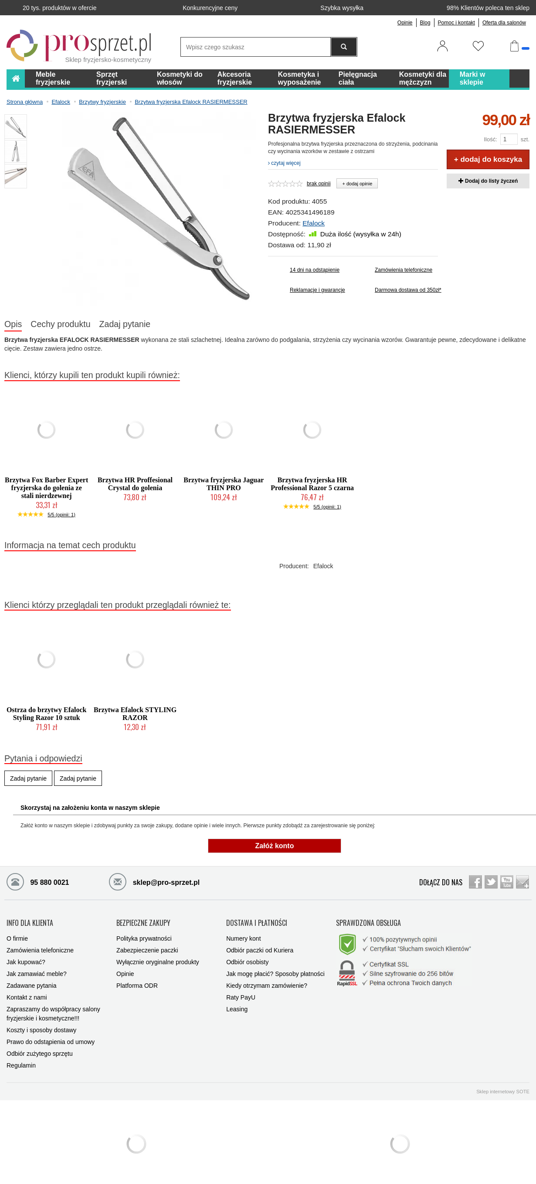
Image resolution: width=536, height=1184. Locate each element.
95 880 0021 (38, 881)
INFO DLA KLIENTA (30, 921)
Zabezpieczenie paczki (147, 946)
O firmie (17, 935)
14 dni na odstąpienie (314, 270)
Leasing (237, 1005)
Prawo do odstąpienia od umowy (51, 1038)
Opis (13, 324)
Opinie (405, 23)
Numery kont (243, 935)
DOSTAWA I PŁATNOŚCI (256, 921)
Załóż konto (274, 846)
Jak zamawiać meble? (37, 970)
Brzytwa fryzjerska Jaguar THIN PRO (223, 483)
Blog (425, 23)
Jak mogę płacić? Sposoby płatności (275, 970)
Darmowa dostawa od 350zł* (406, 290)
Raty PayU (240, 993)
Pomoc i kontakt (456, 23)
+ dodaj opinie (357, 183)
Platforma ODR (137, 982)
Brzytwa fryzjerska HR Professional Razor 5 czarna (312, 483)
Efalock (313, 223)
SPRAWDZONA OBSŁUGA (368, 921)
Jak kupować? (26, 958)
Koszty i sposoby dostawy (41, 1026)
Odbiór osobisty (247, 958)
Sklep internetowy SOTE (502, 1088)
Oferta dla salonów (504, 23)
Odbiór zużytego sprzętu (40, 1050)
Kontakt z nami (27, 993)
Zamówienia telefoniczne (403, 270)
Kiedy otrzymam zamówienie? (266, 982)
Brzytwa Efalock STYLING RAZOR (135, 713)
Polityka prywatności (144, 935)
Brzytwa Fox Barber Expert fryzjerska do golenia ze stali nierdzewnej (46, 487)
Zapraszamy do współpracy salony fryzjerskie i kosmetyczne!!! (53, 1010)
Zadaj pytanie (125, 324)
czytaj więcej (284, 163)
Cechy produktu (60, 324)
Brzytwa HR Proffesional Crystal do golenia (135, 483)
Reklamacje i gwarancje (317, 290)
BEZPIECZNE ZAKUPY (143, 921)
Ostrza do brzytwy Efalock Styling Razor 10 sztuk (47, 713)
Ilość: (490, 139)
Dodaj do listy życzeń (488, 181)
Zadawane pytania (31, 982)
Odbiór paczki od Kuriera (259, 946)
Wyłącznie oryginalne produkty (157, 958)
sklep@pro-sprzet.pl (154, 881)
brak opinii (319, 184)
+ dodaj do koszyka (488, 159)
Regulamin (21, 1061)
